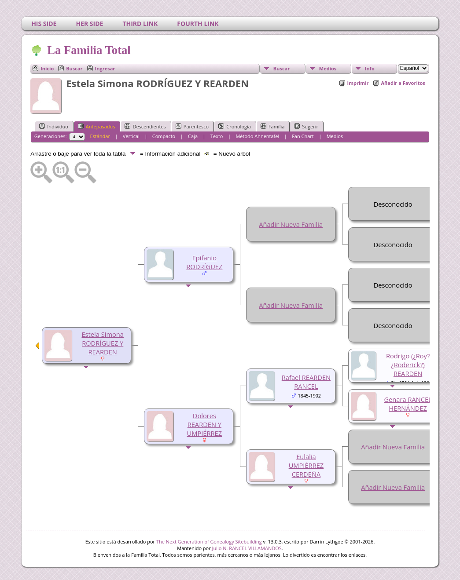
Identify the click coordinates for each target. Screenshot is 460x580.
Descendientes (145, 126)
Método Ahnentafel (257, 136)
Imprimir (358, 83)
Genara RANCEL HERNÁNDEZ (407, 403)
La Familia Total (88, 50)
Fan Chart (303, 136)
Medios (327, 68)
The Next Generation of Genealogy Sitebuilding (209, 541)
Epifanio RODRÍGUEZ (204, 262)
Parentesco (192, 126)
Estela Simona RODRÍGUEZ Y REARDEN (102, 343)
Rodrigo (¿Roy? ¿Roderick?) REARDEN (408, 364)
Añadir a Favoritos (403, 83)
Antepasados (96, 126)
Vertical (131, 136)
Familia (272, 126)
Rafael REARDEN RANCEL (306, 381)
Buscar (74, 68)
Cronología (234, 126)
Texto (216, 136)
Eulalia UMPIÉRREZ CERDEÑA (306, 465)
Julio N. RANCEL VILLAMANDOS (247, 548)
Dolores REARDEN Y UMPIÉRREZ (204, 424)
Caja (193, 136)
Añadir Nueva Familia (291, 224)
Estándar (100, 136)
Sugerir (306, 126)
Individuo (53, 126)
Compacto (163, 136)
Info (370, 68)
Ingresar (105, 68)
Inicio (47, 68)
